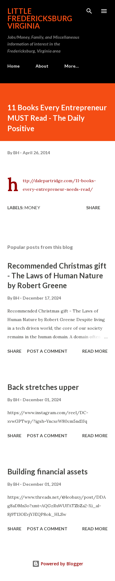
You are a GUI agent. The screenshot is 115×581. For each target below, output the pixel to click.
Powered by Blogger (57, 564)
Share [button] (93, 207)
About (42, 66)
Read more (95, 351)
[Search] (89, 11)
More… (71, 66)
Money (32, 207)
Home (13, 66)
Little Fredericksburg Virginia (39, 18)
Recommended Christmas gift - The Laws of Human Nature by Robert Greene (56, 275)
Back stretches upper (43, 387)
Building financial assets (47, 471)
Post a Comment (47, 351)
